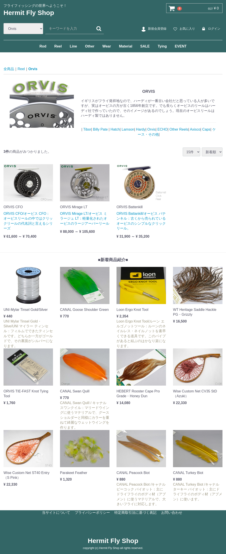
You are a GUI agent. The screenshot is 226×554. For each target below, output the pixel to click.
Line (73, 46)
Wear (106, 46)
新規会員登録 (153, 29)
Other (90, 46)
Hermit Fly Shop (29, 12)
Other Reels (178, 129)
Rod (43, 46)
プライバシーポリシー (92, 512)
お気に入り (183, 29)
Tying (162, 46)
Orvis (32, 69)
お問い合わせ (171, 512)
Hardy (140, 129)
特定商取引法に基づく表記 (135, 512)
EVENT (180, 46)
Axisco (194, 129)
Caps (205, 129)
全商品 (9, 69)
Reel (58, 46)
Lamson (127, 129)
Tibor (86, 129)
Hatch (114, 129)
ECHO (162, 129)
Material (125, 46)
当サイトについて (56, 512)
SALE (145, 46)
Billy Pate (100, 129)
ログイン (210, 29)
